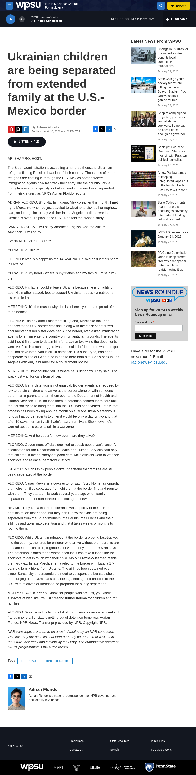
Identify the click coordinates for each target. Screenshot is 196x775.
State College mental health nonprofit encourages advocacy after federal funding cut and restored (173, 211)
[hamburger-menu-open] (9, 6)
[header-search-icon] (161, 6)
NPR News (28, 660)
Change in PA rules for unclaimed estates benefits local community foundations (173, 57)
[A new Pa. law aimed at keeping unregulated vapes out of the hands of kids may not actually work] (143, 179)
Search (114, 749)
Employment (76, 741)
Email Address (144, 322)
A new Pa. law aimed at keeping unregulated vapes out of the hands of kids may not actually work (173, 181)
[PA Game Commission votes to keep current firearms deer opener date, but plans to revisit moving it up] (143, 259)
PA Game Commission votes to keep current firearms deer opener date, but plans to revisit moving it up (173, 261)
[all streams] (176, 19)
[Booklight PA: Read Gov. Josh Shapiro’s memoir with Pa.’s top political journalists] (143, 153)
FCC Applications (161, 749)
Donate (180, 6)
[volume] (22, 19)
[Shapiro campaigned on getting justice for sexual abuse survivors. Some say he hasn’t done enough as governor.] (143, 119)
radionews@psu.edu (149, 362)
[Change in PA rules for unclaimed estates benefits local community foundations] (143, 55)
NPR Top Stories (57, 660)
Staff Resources (119, 741)
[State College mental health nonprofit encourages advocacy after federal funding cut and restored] (143, 209)
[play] (10, 19)
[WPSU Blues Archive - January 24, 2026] (143, 238)
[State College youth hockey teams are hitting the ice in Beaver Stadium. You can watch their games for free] (143, 85)
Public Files (158, 741)
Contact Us (76, 749)
